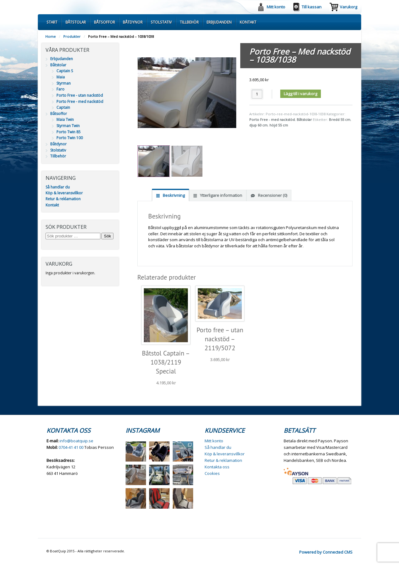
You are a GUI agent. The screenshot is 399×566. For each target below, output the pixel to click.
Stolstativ (161, 22)
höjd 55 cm (278, 125)
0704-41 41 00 (71, 447)
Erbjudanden (219, 22)
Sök (107, 236)
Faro (60, 89)
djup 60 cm (258, 125)
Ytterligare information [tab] (220, 195)
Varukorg (348, 7)
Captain (63, 107)
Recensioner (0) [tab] (272, 195)
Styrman (63, 83)
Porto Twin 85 (68, 132)
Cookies (212, 473)
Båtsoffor (104, 22)
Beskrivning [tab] (173, 195)
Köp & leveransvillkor (64, 193)
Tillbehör (189, 22)
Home (50, 36)
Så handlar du (58, 187)
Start (52, 22)
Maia (60, 77)
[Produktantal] (257, 94)
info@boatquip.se (76, 441)
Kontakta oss (217, 467)
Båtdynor (133, 22)
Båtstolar (75, 22)
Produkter (72, 36)
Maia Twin (65, 119)
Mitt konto (276, 7)
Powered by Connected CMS (325, 552)
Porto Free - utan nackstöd (79, 95)
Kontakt (248, 22)
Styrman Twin (68, 125)
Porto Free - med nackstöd (272, 119)
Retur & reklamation (63, 198)
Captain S (64, 70)
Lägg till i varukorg (300, 93)
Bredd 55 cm (339, 119)
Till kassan (311, 7)
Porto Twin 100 (69, 137)
